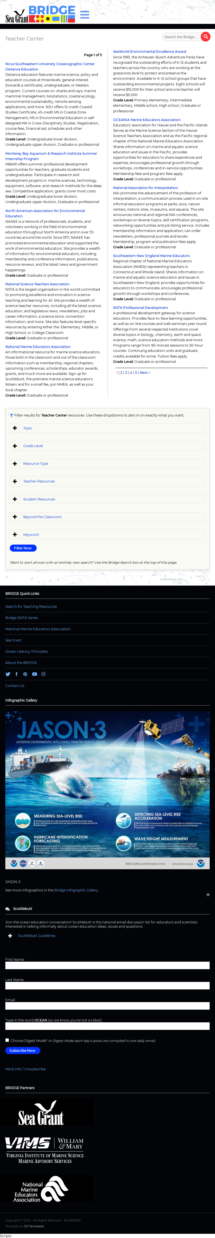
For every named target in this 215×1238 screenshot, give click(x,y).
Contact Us (14, 686)
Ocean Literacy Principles (26, 651)
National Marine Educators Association (38, 347)
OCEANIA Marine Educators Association (147, 120)
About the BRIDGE (21, 663)
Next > (145, 372)
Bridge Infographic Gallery (76, 890)
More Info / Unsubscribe (25, 1069)
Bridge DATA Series (21, 618)
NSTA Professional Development (140, 308)
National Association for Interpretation (145, 188)
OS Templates (34, 1226)
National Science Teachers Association (37, 284)
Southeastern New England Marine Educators (151, 256)
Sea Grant (13, 640)
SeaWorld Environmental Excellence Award (149, 51)
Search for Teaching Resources (31, 606)
